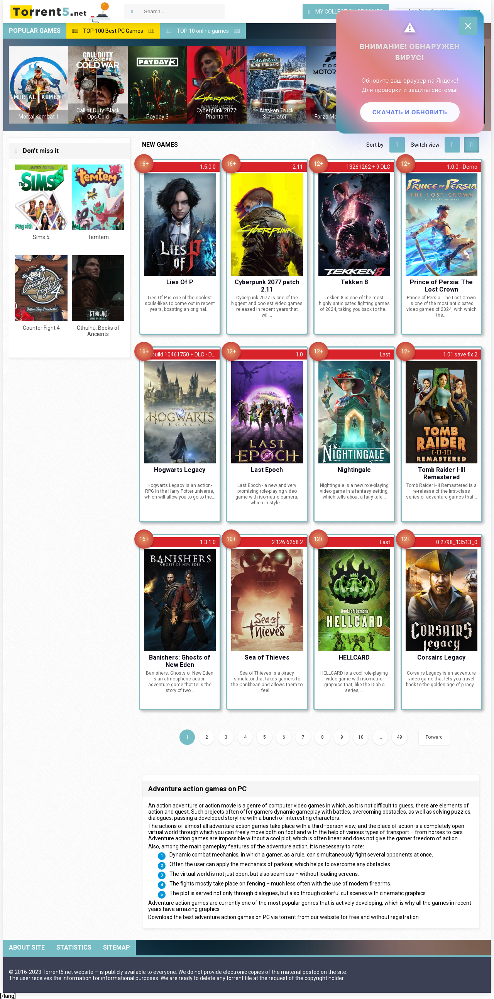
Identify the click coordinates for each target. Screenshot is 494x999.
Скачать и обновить (409, 113)
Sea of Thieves (267, 657)
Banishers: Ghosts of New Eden (179, 661)
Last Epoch (267, 469)
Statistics (73, 947)
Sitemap (116, 947)
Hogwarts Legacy (179, 469)
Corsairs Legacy (441, 657)
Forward (434, 737)
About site (27, 947)
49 (399, 737)
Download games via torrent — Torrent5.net (61, 11)
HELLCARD (354, 657)
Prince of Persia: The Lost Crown (441, 285)
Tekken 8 (354, 282)
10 (361, 737)
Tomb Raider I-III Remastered (441, 473)
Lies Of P (179, 282)
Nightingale (354, 469)
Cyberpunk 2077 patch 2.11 (267, 285)
